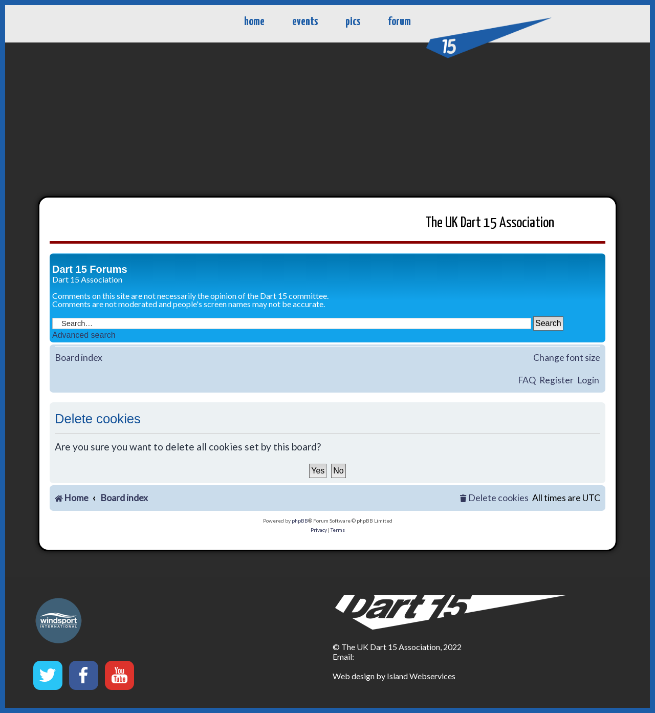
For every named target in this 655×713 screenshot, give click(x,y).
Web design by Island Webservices (394, 676)
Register (556, 380)
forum (399, 22)
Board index (78, 357)
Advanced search (84, 335)
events (305, 22)
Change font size (566, 357)
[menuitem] (494, 498)
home (254, 22)
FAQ (527, 380)
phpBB (300, 520)
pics (352, 22)
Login (588, 380)
